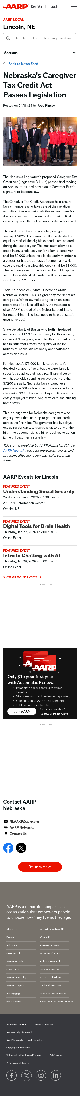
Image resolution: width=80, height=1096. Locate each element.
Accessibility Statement (19, 1032)
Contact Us (18, 833)
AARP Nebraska (14, 450)
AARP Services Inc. (50, 953)
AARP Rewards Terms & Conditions (25, 1040)
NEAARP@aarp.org (24, 821)
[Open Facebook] (8, 849)
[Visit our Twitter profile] (26, 1075)
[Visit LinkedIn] (56, 1075)
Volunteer (12, 945)
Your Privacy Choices (17, 1063)
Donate (10, 937)
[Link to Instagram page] (41, 1075)
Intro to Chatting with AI (31, 556)
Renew (44, 713)
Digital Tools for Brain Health (36, 526)
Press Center (14, 1001)
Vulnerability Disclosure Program (23, 1055)
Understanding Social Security (38, 491)
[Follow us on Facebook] (11, 1075)
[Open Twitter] (21, 849)
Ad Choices (56, 1055)
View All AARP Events (22, 577)
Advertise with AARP (52, 929)
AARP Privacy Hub (16, 1024)
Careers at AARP (49, 945)
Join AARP (22, 711)
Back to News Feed (23, 64)
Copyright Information (18, 1047)
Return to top (40, 867)
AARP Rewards (14, 961)
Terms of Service (44, 1024)
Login (54, 6)
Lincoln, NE (19, 27)
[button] (74, 6)
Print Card (60, 713)
